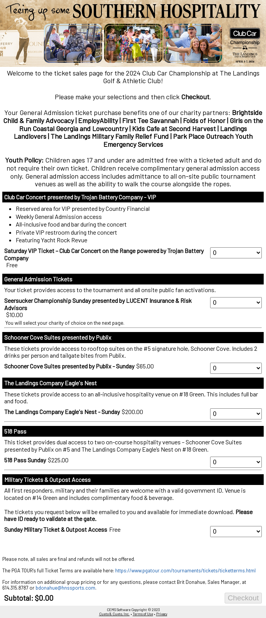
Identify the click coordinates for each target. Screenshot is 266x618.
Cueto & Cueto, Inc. (114, 614)
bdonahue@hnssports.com (65, 588)
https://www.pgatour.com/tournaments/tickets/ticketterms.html (185, 570)
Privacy (161, 614)
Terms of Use (143, 614)
